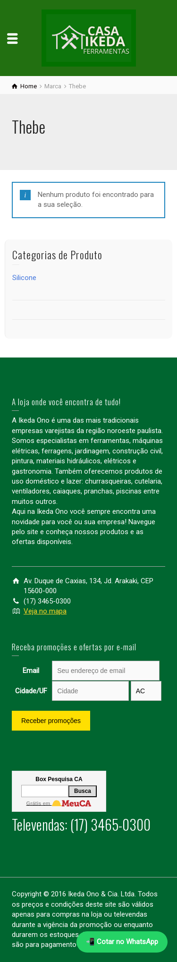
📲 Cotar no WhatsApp (122, 941)
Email (31, 670)
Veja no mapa (45, 611)
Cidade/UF (31, 691)
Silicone (24, 277)
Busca (82, 791)
